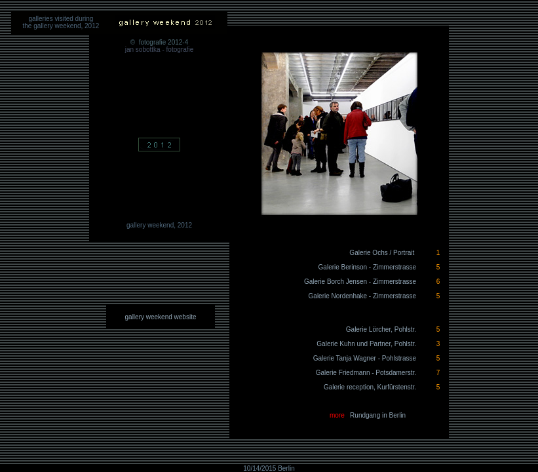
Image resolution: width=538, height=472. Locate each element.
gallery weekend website (161, 317)
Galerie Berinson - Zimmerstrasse (367, 267)
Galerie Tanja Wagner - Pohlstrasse (364, 358)
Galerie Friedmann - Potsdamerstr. (366, 372)
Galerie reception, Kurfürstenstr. (370, 387)
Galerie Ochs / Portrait (383, 252)
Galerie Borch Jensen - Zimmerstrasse (360, 281)
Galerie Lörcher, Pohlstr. (381, 329)
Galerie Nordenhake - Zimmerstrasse (363, 296)
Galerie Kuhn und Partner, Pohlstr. (366, 343)
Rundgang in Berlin (378, 415)
